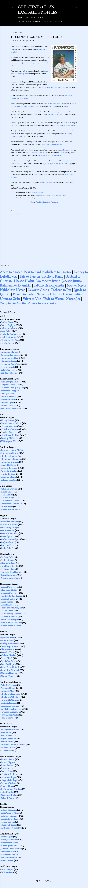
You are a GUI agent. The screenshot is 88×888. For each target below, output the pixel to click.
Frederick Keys (7, 560)
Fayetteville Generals (10, 699)
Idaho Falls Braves (9, 824)
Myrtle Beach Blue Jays (11, 708)
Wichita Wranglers (8, 509)
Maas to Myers (76, 285)
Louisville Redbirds (9, 334)
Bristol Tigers (7, 836)
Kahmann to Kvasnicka (15, 285)
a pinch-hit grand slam (58, 164)
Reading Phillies (8, 438)
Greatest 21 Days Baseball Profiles (37, 9)
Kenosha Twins (7, 652)
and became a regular (68, 125)
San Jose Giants (7, 542)
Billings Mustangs (9, 809)
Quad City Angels (9, 661)
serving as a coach (47, 183)
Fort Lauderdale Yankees (12, 595)
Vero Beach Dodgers (9, 619)
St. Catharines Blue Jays (11, 789)
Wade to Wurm (53, 298)
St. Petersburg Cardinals (11, 613)
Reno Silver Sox (7, 530)
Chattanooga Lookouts (11, 458)
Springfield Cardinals (10, 670)
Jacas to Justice (72, 281)
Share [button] (13, 211)
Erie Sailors (5, 768)
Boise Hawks (6, 735)
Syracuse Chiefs (8, 366)
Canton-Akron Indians (11, 423)
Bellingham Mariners (10, 729)
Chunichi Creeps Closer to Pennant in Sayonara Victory (51, 195)
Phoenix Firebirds (8, 396)
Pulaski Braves (7, 860)
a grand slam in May (65, 150)
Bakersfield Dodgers (10, 521)
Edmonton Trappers (10, 390)
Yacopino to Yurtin (13, 303)
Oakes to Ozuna (38, 290)
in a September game (34, 153)
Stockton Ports (7, 545)
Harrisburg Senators (10, 429)
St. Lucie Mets (7, 610)
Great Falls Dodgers (9, 818)
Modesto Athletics (9, 524)
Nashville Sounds (8, 337)
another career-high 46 (52, 144)
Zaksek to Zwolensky (42, 303)
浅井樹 (65, 106)
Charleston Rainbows (10, 693)
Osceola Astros (7, 604)
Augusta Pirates (8, 687)
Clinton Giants (7, 649)
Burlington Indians (9, 839)
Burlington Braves (9, 643)
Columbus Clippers (9, 351)
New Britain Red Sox (10, 435)
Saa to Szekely (46, 294)
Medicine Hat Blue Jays (11, 827)
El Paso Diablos (7, 491)
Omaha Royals (7, 343)
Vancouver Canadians (10, 408)
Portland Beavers (8, 399)
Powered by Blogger (44, 881)
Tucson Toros (6, 405)
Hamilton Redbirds (9, 774)
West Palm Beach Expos (11, 622)
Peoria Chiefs (6, 658)
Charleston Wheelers (10, 696)
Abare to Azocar (11, 272)
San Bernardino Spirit (10, 539)
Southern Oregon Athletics (13, 744)
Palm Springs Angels (10, 527)
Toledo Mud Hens (8, 372)
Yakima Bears (6, 750)
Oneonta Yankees (8, 783)
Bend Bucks (6, 732)
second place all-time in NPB (56, 87)
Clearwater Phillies (9, 589)
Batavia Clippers (8, 762)
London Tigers (7, 432)
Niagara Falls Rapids (10, 780)
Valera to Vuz (32, 298)
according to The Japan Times (49, 155)
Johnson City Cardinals (11, 848)
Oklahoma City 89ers (10, 340)
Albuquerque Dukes (10, 381)
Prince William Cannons (11, 571)
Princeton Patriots (9, 857)
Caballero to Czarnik (57, 272)
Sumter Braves (7, 717)
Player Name (31, 21)
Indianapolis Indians (10, 328)
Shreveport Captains (10, 503)
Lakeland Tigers (8, 598)
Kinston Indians (8, 563)
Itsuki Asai (41, 49)
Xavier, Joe (73, 298)
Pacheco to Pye (61, 290)
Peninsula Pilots (8, 569)
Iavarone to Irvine (48, 281)
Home (20, 21)
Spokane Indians (8, 747)
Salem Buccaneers (8, 574)
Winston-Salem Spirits (10, 577)
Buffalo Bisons (7, 322)
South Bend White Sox (11, 667)
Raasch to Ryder (24, 294)
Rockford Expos (8, 664)
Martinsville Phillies (9, 854)
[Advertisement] (44, 237)
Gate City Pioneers (9, 815)
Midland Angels (8, 497)
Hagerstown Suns (9, 426)
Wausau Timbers (7, 676)
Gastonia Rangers (9, 702)
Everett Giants (7, 741)
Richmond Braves (9, 360)
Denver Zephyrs (8, 325)
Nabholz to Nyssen (12, 290)
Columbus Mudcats (10, 461)
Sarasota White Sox (9, 616)
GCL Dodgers (7, 869)
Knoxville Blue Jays (9, 470)
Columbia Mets (7, 690)
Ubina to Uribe (10, 298)
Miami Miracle (7, 601)
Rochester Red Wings (11, 363)
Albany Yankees (8, 420)
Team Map (56, 21)
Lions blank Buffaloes (37, 192)
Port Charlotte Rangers (11, 607)
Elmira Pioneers (7, 765)
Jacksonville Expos (9, 467)
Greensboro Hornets (10, 705)
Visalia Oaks (5, 548)
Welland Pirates (7, 798)
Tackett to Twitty (70, 294)
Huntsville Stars (8, 473)
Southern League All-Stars (12, 450)
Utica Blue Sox (7, 792)
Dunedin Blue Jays (9, 592)
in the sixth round (54, 104)
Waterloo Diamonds (9, 673)
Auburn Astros (8, 759)
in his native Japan (27, 106)
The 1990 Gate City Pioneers (47, 202)
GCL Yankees (7, 872)
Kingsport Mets (8, 851)
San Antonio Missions (10, 500)
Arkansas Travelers (9, 488)
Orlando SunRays (9, 479)
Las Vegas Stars (7, 393)
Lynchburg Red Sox (10, 566)
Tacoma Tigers (7, 402)
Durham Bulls (7, 557)
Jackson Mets (7, 494)
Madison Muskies (8, 655)
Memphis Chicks (8, 476)
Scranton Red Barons (10, 354)
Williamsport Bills (8, 441)
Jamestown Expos (8, 777)
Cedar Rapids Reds (9, 646)
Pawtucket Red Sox (9, 357)
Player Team (44, 21)
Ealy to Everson (30, 276)
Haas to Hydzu (24, 281)
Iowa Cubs (5, 331)
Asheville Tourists (9, 684)
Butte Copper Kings (10, 812)
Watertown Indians (9, 795)
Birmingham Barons (9, 453)
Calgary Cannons (8, 384)
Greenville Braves (8, 464)
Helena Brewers (8, 821)
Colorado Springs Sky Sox (12, 387)
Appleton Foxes (8, 637)
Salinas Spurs (6, 536)
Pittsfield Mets (7, 786)
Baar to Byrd (32, 272)
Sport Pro (19, 214)
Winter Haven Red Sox (10, 625)
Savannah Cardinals (9, 711)
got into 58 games (55, 114)
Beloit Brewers (7, 640)
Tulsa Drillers (6, 506)
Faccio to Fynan (52, 276)
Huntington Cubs (9, 845)
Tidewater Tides (7, 369)
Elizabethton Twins (9, 842)
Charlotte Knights (9, 456)
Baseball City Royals (10, 586)
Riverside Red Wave (9, 533)
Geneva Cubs (7, 771)
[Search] (75, 6)
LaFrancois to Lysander (48, 285)
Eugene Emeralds (8, 738)
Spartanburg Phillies (10, 714)
